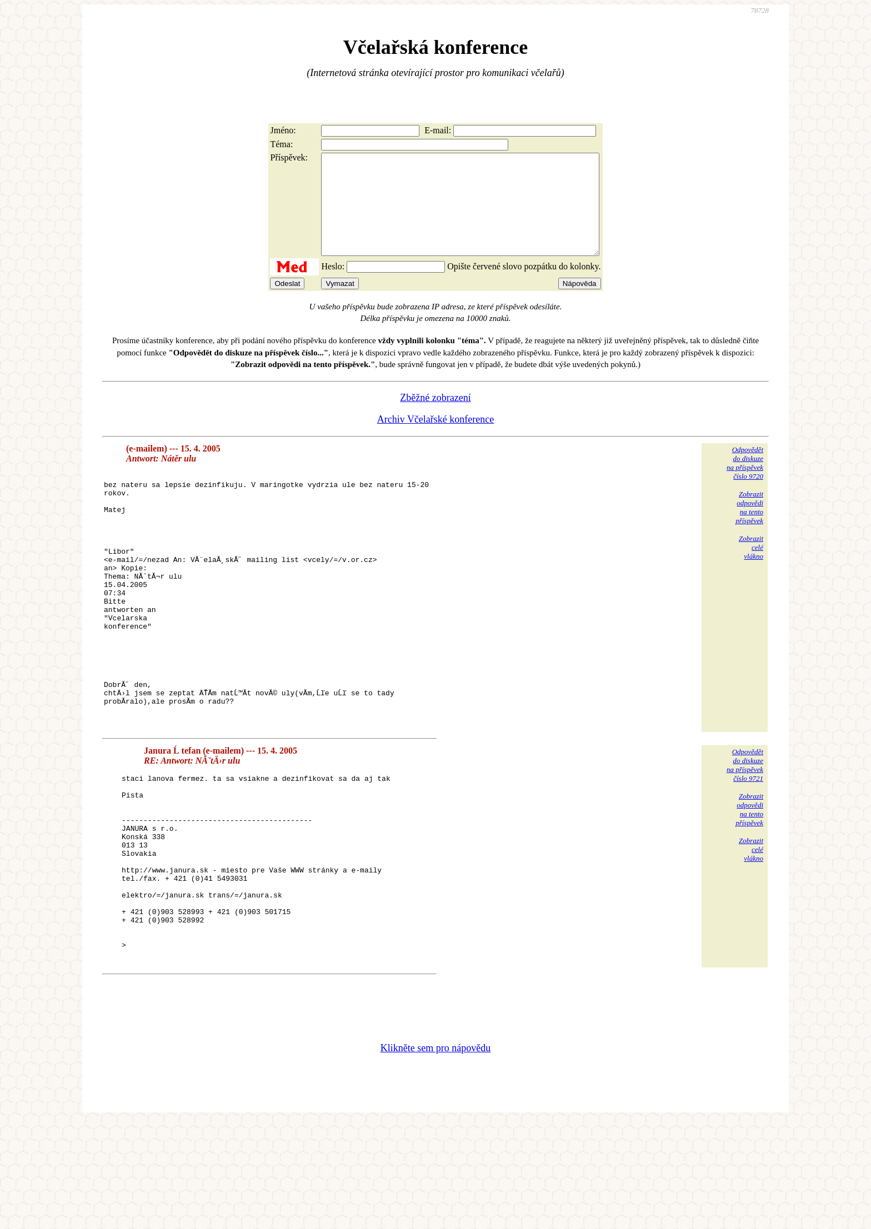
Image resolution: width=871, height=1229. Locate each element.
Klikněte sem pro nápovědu (435, 1154)
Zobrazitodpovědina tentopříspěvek (749, 527)
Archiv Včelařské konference (435, 439)
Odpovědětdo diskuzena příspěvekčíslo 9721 (745, 834)
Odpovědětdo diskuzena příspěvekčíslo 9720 (745, 482)
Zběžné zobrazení (435, 417)
